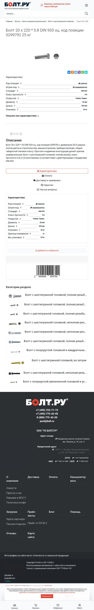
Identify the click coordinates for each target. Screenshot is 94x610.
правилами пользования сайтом (30, 592)
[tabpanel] (47, 218)
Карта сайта (31, 535)
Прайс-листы (32, 513)
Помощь (75, 511)
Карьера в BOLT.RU (16, 497)
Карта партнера (15, 519)
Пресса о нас (14, 493)
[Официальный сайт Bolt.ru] (17, 4)
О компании (12, 479)
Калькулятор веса (78, 479)
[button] (86, 5)
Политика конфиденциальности (16, 502)
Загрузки (11, 511)
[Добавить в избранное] (47, 250)
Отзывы (11, 533)
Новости (11, 488)
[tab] (47, 171)
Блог (52, 511)
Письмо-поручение (16, 524)
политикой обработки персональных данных (59, 592)
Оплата (53, 477)
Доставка (33, 477)
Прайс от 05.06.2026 (37, 523)
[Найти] (86, 14)
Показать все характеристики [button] (22, 116)
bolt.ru (7, 581)
